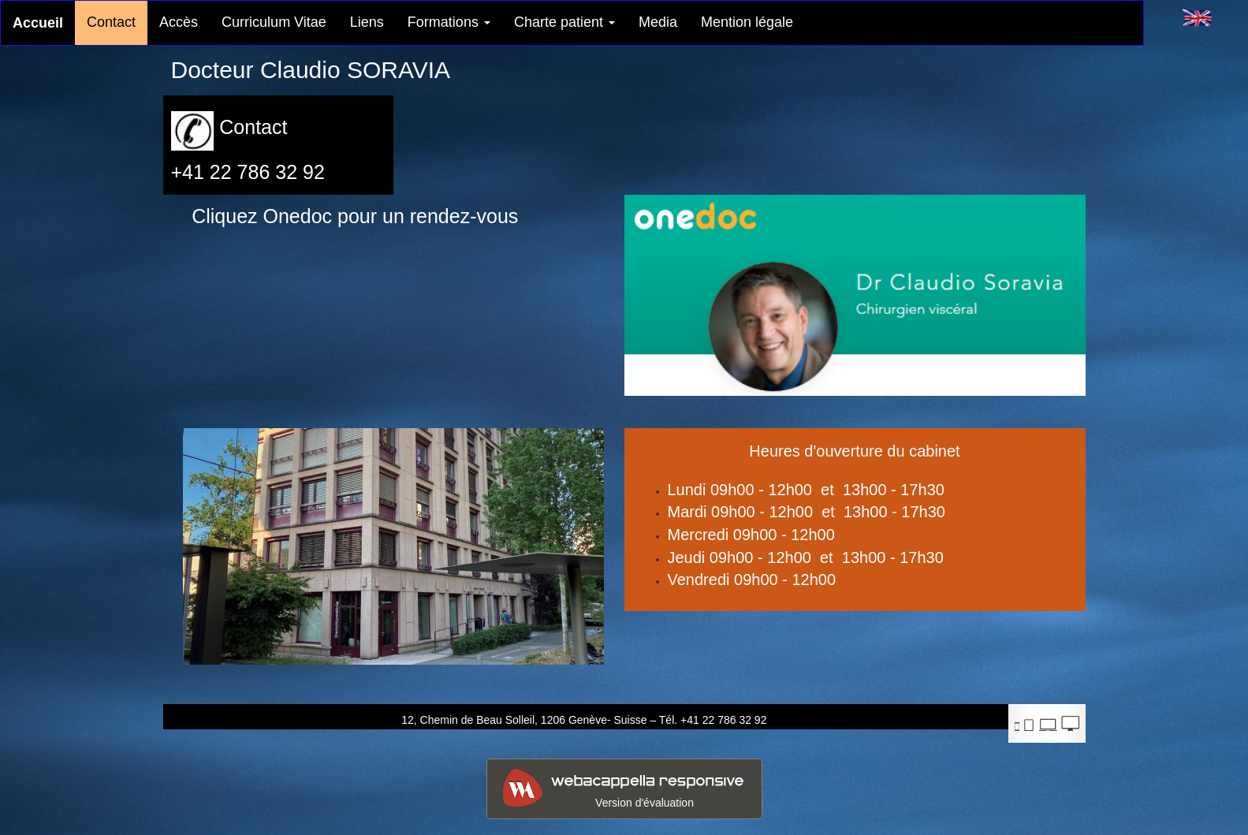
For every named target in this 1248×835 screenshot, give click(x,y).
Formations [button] (449, 22)
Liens (367, 22)
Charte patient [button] (564, 22)
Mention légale (747, 22)
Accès (178, 22)
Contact (111, 22)
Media (658, 22)
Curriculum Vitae (274, 22)
